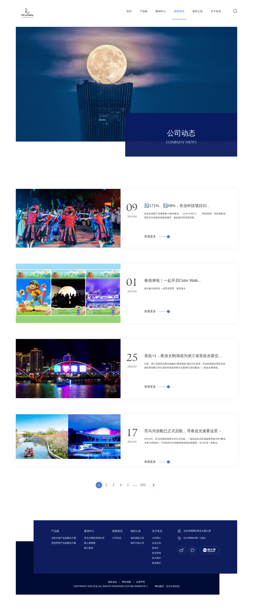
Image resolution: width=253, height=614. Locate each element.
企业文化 (156, 543)
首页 (129, 11)
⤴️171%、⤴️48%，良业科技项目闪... (177, 205)
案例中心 (161, 11)
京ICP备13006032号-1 (136, 586)
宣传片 (155, 548)
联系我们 (156, 563)
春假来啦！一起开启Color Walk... (172, 280)
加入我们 (156, 558)
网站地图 (126, 582)
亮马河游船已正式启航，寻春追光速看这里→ (183, 431)
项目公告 (197, 11)
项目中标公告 (137, 543)
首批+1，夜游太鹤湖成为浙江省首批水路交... (183, 356)
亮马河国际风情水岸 (94, 538)
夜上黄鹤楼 (89, 543)
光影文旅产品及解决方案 (63, 538)
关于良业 (216, 11)
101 (143, 485)
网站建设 (159, 586)
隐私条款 (112, 582)
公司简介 (156, 538)
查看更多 (156, 236)
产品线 (143, 11)
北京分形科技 (173, 586)
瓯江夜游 (88, 548)
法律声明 (140, 582)
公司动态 (116, 538)
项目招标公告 (137, 538)
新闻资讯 (179, 11)
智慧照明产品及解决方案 (63, 543)
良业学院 (156, 553)
